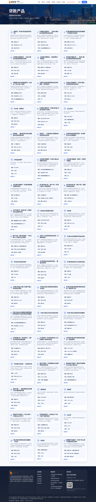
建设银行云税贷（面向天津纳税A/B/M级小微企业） (75, 364)
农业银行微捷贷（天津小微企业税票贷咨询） (49, 159)
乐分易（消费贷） (19, 108)
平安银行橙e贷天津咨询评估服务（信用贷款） (75, 338)
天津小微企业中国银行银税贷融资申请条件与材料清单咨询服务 (22, 313)
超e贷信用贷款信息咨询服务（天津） (22, 440)
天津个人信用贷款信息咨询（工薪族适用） (49, 236)
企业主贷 (70, 108)
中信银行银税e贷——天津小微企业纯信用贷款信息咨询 (75, 57)
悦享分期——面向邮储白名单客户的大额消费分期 (22, 389)
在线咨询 (39, 483)
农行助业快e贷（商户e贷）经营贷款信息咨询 (76, 185)
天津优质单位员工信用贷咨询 (76, 262)
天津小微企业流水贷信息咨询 (49, 313)
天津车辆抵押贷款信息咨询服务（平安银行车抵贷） (75, 32)
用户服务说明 (11, 500)
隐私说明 (17, 500)
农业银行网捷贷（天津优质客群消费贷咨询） (22, 185)
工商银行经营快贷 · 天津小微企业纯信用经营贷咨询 (22, 57)
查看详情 (12, 51)
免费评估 (84, 2)
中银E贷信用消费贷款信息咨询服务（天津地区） (49, 83)
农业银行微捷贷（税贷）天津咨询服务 (76, 159)
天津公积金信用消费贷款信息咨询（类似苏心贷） (75, 287)
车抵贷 (42, 440)
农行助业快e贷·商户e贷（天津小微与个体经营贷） (49, 185)
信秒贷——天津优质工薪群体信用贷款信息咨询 (49, 134)
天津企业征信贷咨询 (20, 262)
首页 (39, 2)
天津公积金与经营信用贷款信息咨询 (49, 287)
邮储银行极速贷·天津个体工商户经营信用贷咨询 (75, 440)
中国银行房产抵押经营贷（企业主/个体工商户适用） (22, 83)
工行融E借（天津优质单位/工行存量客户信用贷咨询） (48, 338)
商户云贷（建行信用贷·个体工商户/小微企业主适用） (22, 236)
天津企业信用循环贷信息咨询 (76, 236)
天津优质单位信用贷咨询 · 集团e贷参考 (49, 262)
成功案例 (48, 2)
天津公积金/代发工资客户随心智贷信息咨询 (22, 287)
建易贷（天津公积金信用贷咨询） (22, 32)
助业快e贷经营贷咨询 (46, 211)
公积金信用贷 (18, 159)
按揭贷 (69, 389)
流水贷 (69, 415)
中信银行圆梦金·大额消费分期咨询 (49, 57)
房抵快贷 (43, 389)
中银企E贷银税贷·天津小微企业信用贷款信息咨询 (75, 83)
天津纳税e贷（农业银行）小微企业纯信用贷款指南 (22, 338)
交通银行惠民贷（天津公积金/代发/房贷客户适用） (49, 108)
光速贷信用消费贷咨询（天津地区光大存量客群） (75, 134)
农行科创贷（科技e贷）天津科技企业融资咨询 (22, 211)
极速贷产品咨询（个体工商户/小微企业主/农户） (22, 415)
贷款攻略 (53, 2)
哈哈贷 (69, 211)
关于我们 (63, 2)
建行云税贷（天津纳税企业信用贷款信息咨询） (49, 364)
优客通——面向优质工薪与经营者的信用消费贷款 (22, 134)
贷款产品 (43, 2)
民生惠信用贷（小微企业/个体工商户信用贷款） (49, 415)
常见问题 (58, 2)
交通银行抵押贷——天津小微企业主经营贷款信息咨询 (48, 32)
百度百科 (22, 500)
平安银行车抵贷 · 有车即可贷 (23, 364)
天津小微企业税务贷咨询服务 (76, 313)
